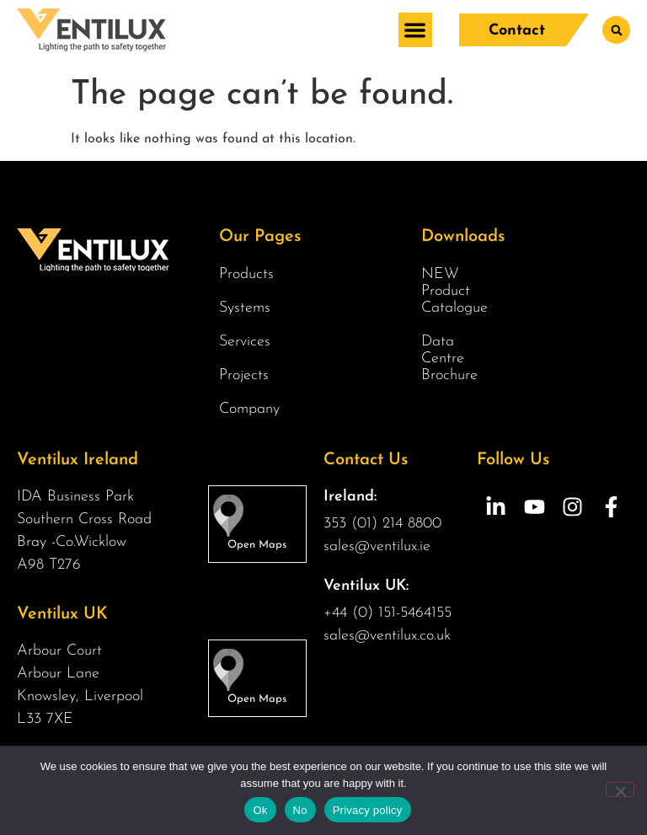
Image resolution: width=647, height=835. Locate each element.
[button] (415, 30)
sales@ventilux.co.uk (387, 636)
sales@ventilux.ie (377, 546)
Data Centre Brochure (449, 358)
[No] (620, 789)
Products (250, 274)
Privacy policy (368, 810)
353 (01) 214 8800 (382, 524)
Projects (244, 375)
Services (249, 342)
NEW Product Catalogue (452, 291)
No (300, 810)
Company (253, 409)
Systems (249, 308)
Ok (260, 810)
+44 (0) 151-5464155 (388, 613)
